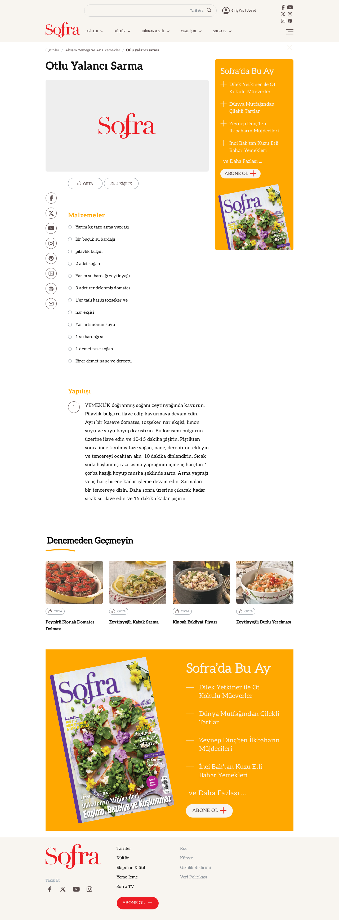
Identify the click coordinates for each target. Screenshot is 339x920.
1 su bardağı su (86, 337)
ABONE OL (241, 174)
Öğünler (52, 50)
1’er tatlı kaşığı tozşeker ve (98, 300)
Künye (186, 858)
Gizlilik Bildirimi (195, 867)
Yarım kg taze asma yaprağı (98, 227)
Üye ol (251, 10)
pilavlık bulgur (85, 252)
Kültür (123, 858)
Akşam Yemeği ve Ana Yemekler (92, 50)
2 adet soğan (84, 264)
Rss (183, 848)
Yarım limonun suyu (91, 325)
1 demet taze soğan (90, 349)
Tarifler (124, 848)
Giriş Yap (237, 10)
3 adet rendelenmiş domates (99, 288)
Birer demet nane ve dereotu (100, 361)
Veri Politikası (193, 877)
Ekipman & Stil (131, 867)
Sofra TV (125, 886)
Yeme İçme (127, 877)
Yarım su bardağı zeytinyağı (99, 276)
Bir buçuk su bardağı (91, 239)
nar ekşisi (81, 313)
